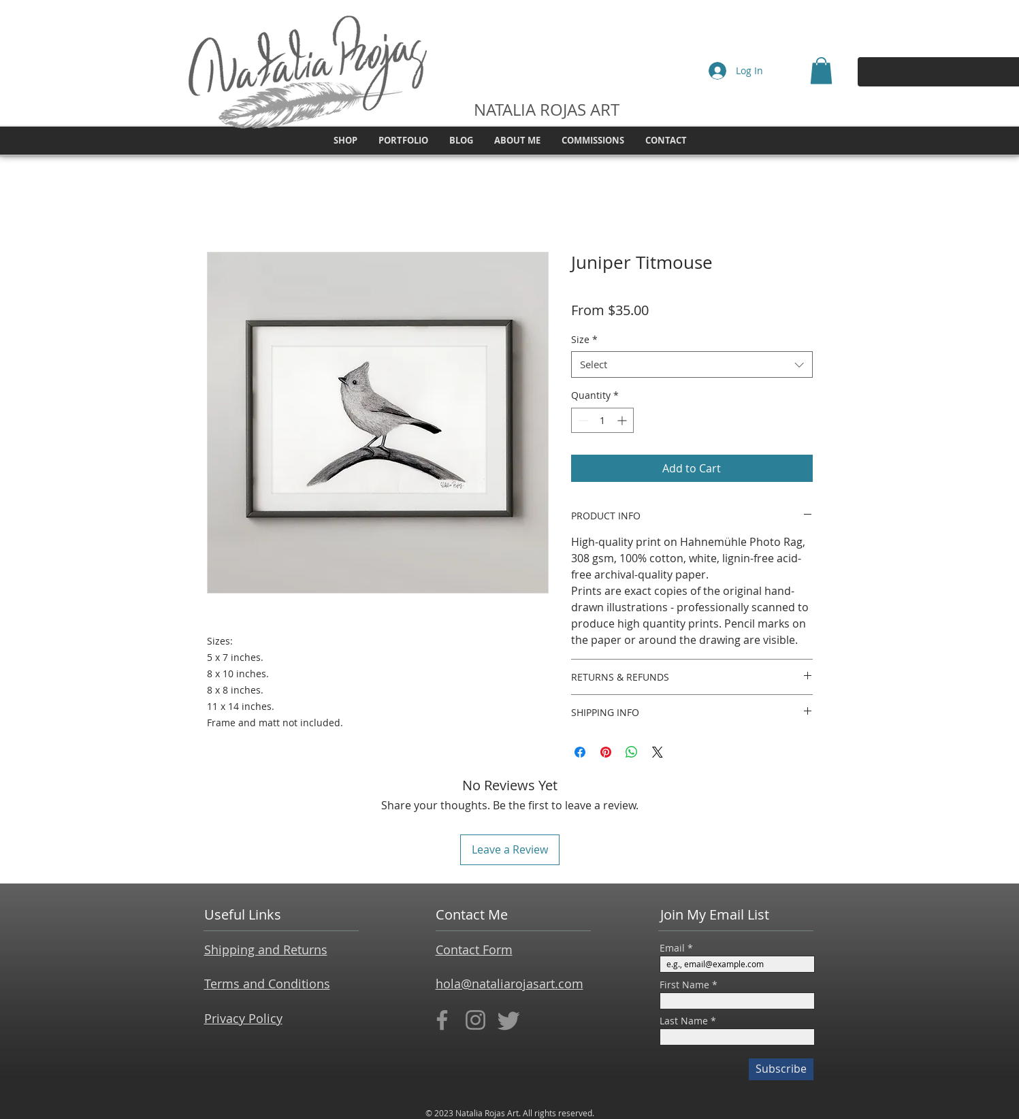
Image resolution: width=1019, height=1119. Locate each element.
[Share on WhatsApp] (632, 752)
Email (672, 948)
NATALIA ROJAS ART (546, 109)
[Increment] (623, 420)
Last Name (684, 1021)
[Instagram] (475, 1020)
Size (584, 339)
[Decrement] (581, 420)
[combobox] (692, 364)
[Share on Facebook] (580, 752)
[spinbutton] (602, 420)
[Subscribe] (781, 1069)
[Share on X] (657, 752)
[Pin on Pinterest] (606, 752)
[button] (821, 70)
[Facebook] (442, 1020)
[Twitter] (509, 1020)
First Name (684, 985)
